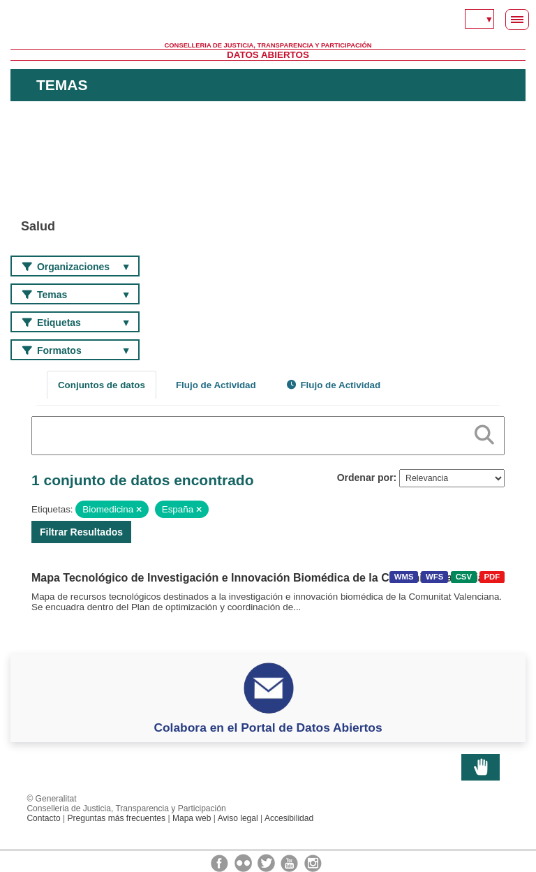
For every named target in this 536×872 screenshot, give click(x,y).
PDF (492, 576)
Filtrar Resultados (81, 532)
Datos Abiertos (268, 55)
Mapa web (191, 818)
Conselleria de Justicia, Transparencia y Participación (268, 45)
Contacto (43, 818)
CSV (464, 576)
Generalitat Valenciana (268, 21)
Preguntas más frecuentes (116, 818)
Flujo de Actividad (216, 385)
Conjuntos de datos (101, 385)
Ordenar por (365, 477)
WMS (404, 576)
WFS (434, 576)
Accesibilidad (289, 818)
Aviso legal (238, 818)
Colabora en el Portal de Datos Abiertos (268, 727)
